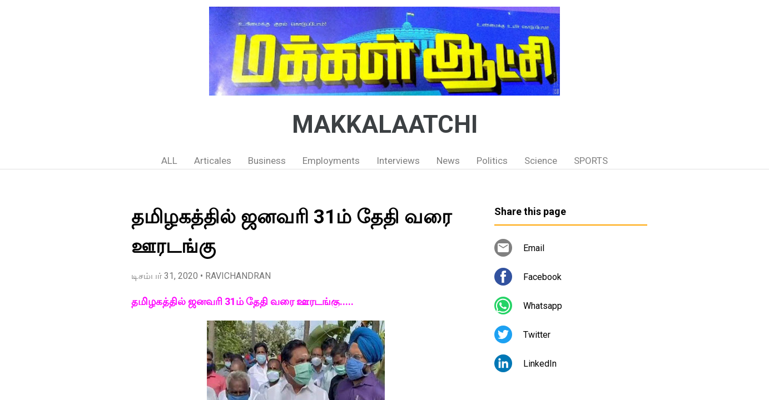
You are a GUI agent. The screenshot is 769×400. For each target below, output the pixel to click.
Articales (212, 160)
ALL (169, 160)
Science (540, 160)
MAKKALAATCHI (385, 124)
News (448, 160)
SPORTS (591, 160)
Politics (492, 160)
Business (267, 160)
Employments (331, 160)
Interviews (398, 160)
